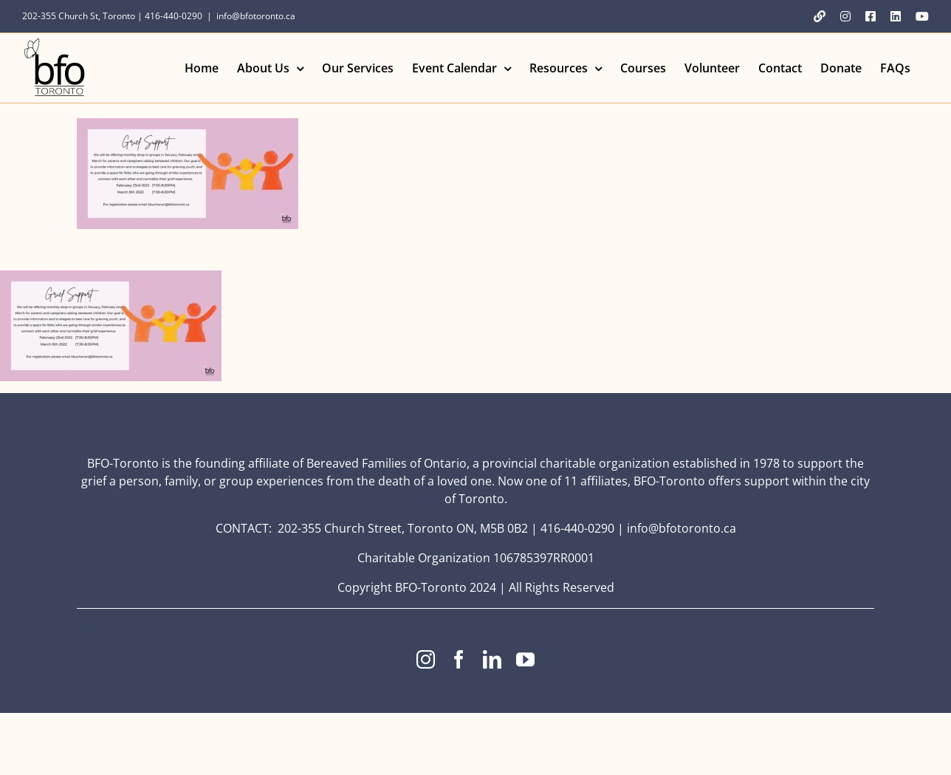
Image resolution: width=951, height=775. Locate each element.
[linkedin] (492, 659)
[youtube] (525, 659)
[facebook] (459, 659)
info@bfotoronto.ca (255, 16)
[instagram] (425, 659)
